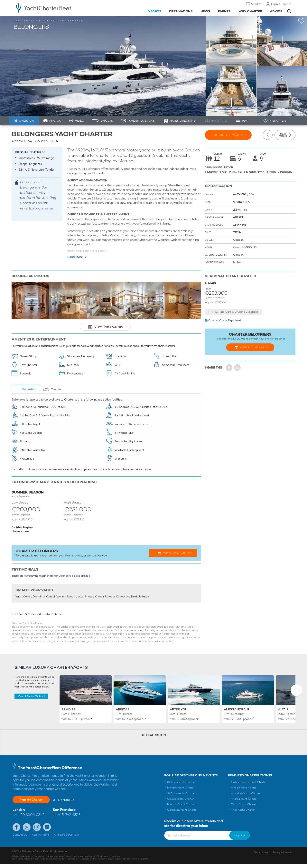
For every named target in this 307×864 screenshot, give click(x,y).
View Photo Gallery (108, 327)
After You (178, 709)
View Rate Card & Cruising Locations (235, 311)
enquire (25, 531)
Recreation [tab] (29, 389)
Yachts (154, 11)
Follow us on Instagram (37, 827)
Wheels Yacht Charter (244, 787)
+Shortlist (301, 21)
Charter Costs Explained (224, 320)
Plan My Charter (31, 800)
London (19, 809)
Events (224, 11)
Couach (192, 150)
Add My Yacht (40, 834)
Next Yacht (283, 135)
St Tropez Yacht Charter (181, 782)
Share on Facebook (229, 367)
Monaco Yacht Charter (180, 787)
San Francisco (64, 809)
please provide (81, 575)
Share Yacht (237, 367)
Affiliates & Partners (66, 834)
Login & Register (281, 3)
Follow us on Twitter (27, 827)
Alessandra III (236, 709)
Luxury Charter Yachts (26, 20)
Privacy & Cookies (282, 852)
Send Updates (140, 596)
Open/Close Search (289, 11)
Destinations (181, 11)
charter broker (73, 555)
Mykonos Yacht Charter (181, 804)
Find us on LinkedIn (47, 827)
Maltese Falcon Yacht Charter (248, 782)
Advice (276, 11)
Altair (283, 709)
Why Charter (250, 11)
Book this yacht (228, 135)
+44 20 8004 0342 (28, 814)
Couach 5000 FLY (245, 247)
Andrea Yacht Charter (244, 798)
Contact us (66, 800)
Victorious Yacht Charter (246, 793)
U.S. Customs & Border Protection (43, 614)
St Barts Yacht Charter (181, 793)
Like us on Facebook (16, 827)
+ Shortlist (279, 120)
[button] (296, 690)
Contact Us (20, 834)
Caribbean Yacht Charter (182, 809)
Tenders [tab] (56, 389)
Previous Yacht (268, 135)
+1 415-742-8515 (66, 814)
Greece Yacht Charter (180, 798)
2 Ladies (69, 709)
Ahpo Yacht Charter (243, 809)
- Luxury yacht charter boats (56, 8)
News (205, 11)
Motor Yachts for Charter (55, 20)
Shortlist (256, 3)
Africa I (122, 709)
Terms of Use (261, 852)
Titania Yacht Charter (243, 804)
